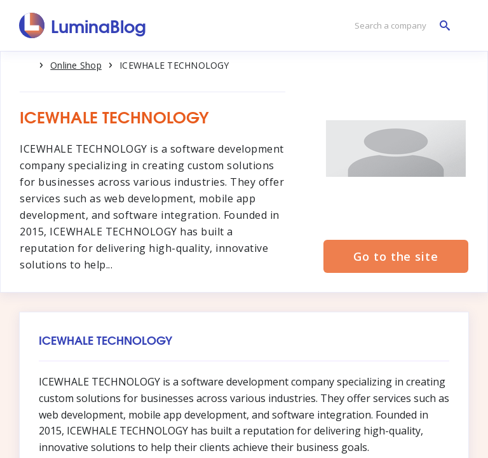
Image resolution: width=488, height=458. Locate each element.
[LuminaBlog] (83, 25)
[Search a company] (399, 26)
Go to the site (395, 256)
